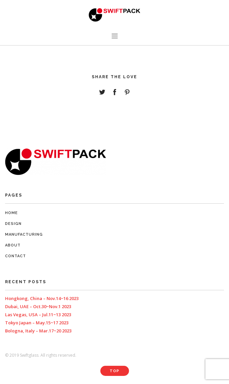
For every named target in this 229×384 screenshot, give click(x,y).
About (13, 245)
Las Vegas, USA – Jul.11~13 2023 (38, 315)
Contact (15, 256)
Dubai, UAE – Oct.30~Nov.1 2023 (38, 306)
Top (114, 371)
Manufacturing (24, 234)
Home (11, 213)
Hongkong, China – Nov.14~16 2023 (42, 298)
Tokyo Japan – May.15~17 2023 (36, 323)
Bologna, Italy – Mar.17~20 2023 (38, 331)
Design (13, 223)
